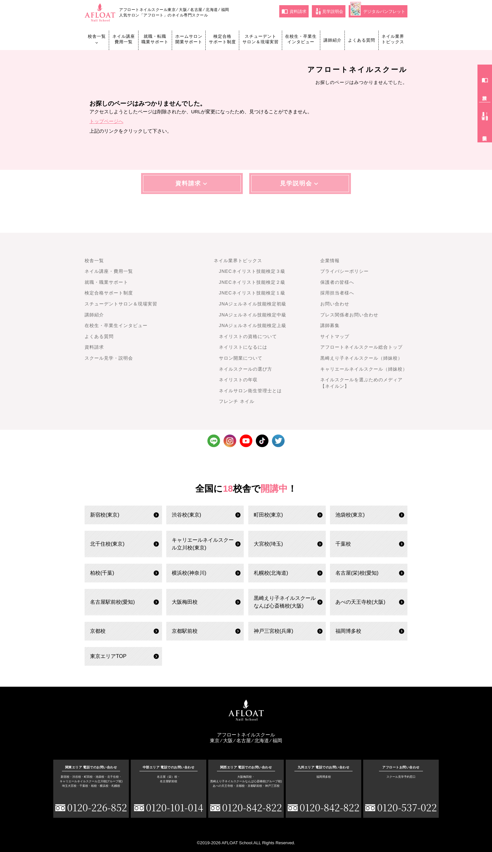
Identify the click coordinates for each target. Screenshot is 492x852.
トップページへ (106, 121)
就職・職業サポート (106, 282)
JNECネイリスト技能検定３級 (252, 271)
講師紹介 (332, 40)
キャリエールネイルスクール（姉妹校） (363, 369)
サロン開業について (240, 358)
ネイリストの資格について (248, 336)
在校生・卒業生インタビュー (301, 39)
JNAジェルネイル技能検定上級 (252, 325)
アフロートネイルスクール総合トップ (361, 347)
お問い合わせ (334, 303)
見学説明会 (329, 11)
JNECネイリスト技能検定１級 (252, 292)
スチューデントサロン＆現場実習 (260, 39)
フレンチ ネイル (236, 401)
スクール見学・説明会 (109, 358)
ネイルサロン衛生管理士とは (250, 390)
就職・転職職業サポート (155, 39)
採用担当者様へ (337, 292)
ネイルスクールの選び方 (245, 369)
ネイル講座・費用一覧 (109, 271)
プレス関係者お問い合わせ (349, 314)
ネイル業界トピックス (393, 39)
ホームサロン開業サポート (188, 39)
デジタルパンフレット (377, 10)
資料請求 (294, 11)
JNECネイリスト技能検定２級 (252, 282)
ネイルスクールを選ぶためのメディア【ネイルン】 (361, 383)
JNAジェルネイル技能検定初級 (252, 303)
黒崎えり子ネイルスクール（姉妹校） (361, 358)
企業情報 (330, 260)
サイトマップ (334, 336)
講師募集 (330, 325)
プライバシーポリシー (344, 271)
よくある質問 (361, 40)
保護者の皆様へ (337, 282)
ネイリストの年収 (238, 379)
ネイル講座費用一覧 (123, 39)
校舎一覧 (97, 39)
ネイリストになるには (243, 347)
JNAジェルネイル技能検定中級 (252, 314)
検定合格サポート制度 (222, 39)
